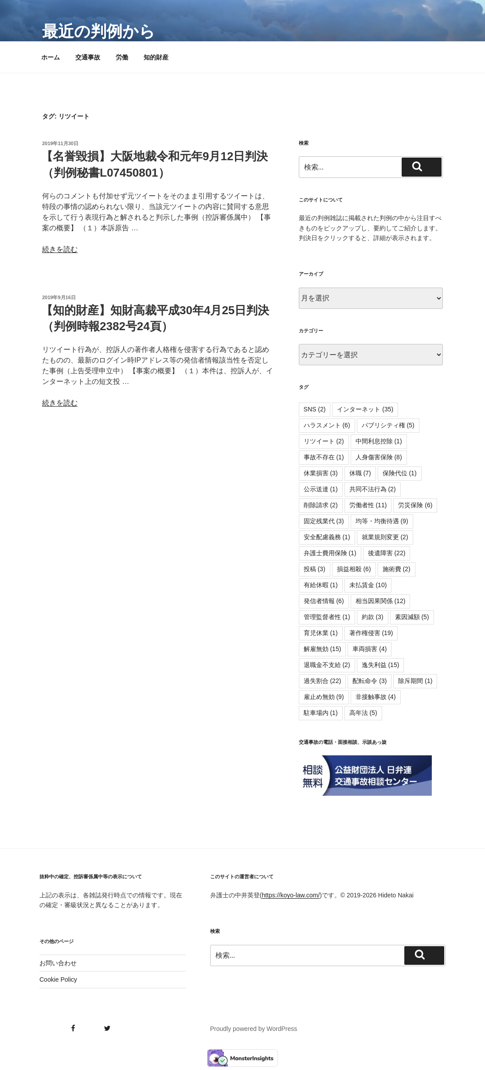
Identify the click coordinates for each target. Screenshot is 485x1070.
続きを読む (60, 249)
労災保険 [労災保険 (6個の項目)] (415, 505)
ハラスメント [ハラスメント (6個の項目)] (327, 425)
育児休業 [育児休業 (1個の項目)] (321, 632)
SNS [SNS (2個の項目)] (315, 409)
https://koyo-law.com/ (291, 895)
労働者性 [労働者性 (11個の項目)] (368, 505)
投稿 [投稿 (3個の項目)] (314, 569)
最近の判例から (98, 31)
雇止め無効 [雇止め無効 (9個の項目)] (324, 696)
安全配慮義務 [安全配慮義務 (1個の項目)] (327, 537)
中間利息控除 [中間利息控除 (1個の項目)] (379, 441)
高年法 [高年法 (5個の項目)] (363, 712)
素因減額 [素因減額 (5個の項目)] (412, 616)
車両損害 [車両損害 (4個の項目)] (369, 648)
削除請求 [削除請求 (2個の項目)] (321, 505)
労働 (122, 57)
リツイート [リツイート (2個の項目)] (324, 441)
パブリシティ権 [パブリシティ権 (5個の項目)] (388, 425)
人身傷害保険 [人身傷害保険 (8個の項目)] (379, 457)
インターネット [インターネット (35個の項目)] (365, 409)
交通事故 (87, 57)
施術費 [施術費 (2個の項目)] (397, 569)
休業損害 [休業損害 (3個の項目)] (321, 473)
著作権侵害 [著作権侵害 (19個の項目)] (371, 632)
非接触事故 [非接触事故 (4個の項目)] (376, 696)
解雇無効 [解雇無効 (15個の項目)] (322, 648)
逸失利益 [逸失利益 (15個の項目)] (380, 664)
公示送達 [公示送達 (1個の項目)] (321, 489)
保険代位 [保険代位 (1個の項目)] (400, 473)
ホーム (50, 57)
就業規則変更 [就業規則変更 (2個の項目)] (385, 537)
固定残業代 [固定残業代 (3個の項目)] (324, 521)
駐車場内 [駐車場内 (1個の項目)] (321, 712)
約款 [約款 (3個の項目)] (372, 616)
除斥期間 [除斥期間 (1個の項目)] (415, 680)
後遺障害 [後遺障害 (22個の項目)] (387, 553)
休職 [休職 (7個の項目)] (360, 473)
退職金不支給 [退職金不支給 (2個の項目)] (327, 664)
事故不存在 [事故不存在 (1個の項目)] (324, 457)
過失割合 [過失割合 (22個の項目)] (322, 680)
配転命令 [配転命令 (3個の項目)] (369, 680)
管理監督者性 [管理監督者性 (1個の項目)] (327, 616)
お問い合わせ (58, 963)
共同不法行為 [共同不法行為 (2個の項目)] (372, 489)
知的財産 (156, 57)
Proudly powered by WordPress (253, 1028)
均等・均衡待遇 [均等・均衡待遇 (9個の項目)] (382, 521)
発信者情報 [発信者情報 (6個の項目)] (324, 600)
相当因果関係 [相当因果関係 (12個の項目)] (381, 600)
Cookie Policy (58, 979)
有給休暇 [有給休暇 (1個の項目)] (321, 584)
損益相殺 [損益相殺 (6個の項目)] (354, 569)
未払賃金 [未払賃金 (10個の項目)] (368, 584)
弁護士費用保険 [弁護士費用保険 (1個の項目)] (330, 553)
